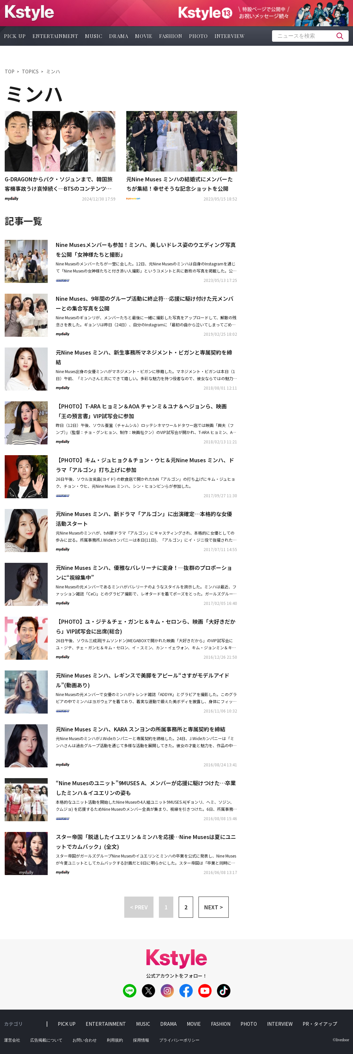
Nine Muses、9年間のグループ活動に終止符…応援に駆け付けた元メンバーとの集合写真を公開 (144, 303)
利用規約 (115, 1040)
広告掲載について (46, 1040)
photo (198, 36)
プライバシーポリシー (179, 1040)
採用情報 (141, 1040)
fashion (170, 36)
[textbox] (310, 36)
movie (143, 36)
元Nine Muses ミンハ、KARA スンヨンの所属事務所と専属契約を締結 (140, 729)
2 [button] (185, 907)
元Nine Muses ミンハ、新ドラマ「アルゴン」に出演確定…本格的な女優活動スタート (144, 519)
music (93, 36)
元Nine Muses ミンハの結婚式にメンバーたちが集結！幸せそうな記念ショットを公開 (179, 184)
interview (230, 36)
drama (118, 36)
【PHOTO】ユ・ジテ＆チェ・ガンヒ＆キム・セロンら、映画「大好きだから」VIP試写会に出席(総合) (145, 626)
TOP (9, 71)
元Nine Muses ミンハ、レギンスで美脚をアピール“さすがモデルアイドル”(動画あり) (142, 680)
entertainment (55, 36)
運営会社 (12, 1040)
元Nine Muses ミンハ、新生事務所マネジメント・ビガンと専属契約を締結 (144, 357)
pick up (15, 36)
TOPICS (30, 71)
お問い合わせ (85, 1040)
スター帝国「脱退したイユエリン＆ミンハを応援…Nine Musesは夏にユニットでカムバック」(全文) (146, 841)
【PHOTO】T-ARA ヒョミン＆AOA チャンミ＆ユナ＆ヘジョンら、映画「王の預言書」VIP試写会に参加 (141, 411)
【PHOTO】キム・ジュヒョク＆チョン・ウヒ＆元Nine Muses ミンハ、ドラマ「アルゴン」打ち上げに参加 (145, 465)
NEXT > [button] (213, 907)
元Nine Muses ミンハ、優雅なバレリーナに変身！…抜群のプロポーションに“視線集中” (144, 572)
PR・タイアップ (320, 1023)
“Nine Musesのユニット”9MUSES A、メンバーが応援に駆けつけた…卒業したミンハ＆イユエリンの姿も (146, 788)
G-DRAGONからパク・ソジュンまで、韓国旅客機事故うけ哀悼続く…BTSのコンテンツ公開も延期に (59, 184)
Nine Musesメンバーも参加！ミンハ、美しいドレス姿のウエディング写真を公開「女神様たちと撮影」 (146, 249)
